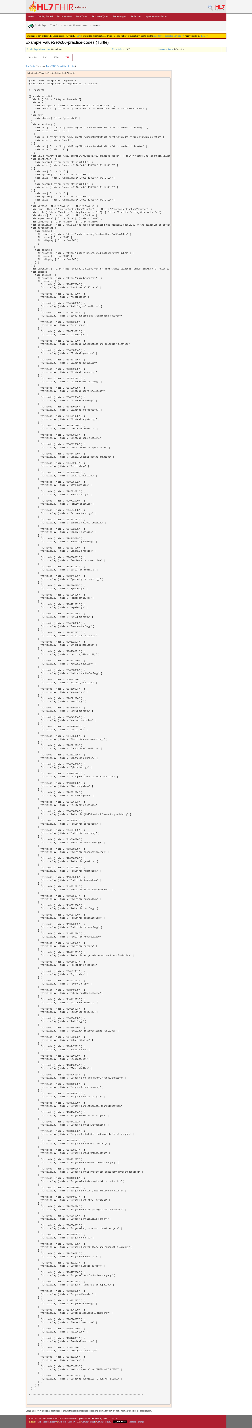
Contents (62, 1421)
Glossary (71, 1421)
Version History (50, 1421)
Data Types (81, 16)
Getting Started (45, 16)
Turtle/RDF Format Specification (60, 66)
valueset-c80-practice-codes (76, 25)
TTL (68, 57)
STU (79, 36)
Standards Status (165, 49)
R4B (203, 36)
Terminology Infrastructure (38, 49)
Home (31, 16)
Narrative (32, 57)
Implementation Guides (156, 16)
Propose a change (136, 1421)
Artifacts (135, 16)
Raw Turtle (30, 66)
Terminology (37, 25)
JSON (56, 57)
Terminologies (119, 16)
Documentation (64, 16)
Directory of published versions (168, 36)
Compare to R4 (88, 1421)
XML (45, 57)
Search (38, 1421)
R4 (207, 36)
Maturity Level (118, 49)
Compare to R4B (103, 1421)
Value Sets (54, 25)
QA (78, 1421)
